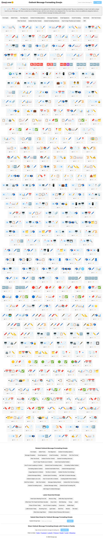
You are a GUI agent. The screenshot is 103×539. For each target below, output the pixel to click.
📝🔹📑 (81, 175)
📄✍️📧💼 (30, 110)
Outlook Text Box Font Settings (66, 472)
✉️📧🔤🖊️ (44, 436)
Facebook (44, 533)
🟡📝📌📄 (17, 361)
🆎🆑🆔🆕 (66, 64)
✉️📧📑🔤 (88, 426)
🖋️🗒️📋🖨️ (73, 324)
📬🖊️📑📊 (94, 268)
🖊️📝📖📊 (77, 306)
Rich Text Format (96, 18)
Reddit (61, 533)
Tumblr (66, 533)
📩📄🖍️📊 (11, 36)
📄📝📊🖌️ (25, 92)
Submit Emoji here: (34, 521)
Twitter (38, 533)
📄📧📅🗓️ (58, 92)
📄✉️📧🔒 (94, 101)
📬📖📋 (40, 259)
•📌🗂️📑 (69, 389)
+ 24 (84, 20)
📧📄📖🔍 (8, 27)
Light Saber (52, 508)
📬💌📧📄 (76, 250)
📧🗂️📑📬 (28, 231)
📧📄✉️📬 (8, 194)
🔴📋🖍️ (36, 287)
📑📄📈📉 (88, 129)
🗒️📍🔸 (66, 352)
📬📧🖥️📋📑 (30, 268)
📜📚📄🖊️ (30, 166)
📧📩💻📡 (94, 194)
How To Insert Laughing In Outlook (33, 465)
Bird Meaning (62, 502)
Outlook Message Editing (34, 475)
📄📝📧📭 (41, 92)
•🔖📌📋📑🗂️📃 (13, 408)
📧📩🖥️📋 (41, 203)
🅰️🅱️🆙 (51, 64)
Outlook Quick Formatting (49, 475)
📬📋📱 (10, 259)
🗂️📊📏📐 (41, 352)
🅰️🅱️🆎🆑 (36, 64)
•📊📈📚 (37, 380)
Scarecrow (61, 505)
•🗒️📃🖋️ (81, 417)
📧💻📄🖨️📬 (10, 185)
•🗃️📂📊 (42, 417)
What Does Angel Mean (40, 512)
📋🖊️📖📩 (68, 120)
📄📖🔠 (10, 92)
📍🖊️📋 (46, 129)
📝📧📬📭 (13, 175)
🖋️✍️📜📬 (89, 324)
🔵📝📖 (36, 296)
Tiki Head (74, 508)
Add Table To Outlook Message (67, 475)
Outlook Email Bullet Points (52, 468)
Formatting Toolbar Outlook (71, 465)
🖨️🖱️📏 (10, 352)
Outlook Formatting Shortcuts (51, 21)
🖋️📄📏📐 (81, 315)
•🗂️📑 (30, 417)
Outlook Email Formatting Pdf (67, 485)
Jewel (76, 502)
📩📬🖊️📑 (30, 250)
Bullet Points (14, 18)
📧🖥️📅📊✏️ (93, 27)
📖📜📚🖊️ (43, 148)
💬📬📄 (73, 73)
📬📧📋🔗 (41, 45)
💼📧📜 (61, 83)
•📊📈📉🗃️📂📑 (19, 380)
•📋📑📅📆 (87, 380)
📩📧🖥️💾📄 (68, 241)
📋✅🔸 (83, 120)
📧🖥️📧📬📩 (33, 222)
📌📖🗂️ (96, 120)
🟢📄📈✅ (47, 361)
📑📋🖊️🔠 (25, 138)
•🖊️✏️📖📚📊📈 (89, 408)
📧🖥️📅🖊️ (87, 213)
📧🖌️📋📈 (35, 213)
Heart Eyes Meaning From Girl (38, 498)
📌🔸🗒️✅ (15, 129)
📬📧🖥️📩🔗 (50, 268)
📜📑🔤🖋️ (13, 166)
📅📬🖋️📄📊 (75, 110)
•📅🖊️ (31, 371)
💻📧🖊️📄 (46, 83)
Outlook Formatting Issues (35, 485)
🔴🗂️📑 (79, 287)
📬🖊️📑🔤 (28, 278)
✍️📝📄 (76, 436)
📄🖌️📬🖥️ (61, 101)
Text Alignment (24, 18)
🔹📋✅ (63, 296)
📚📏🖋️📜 (89, 148)
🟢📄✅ (62, 361)
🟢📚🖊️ (76, 361)
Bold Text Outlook (29, 482)
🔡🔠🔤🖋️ (74, 278)
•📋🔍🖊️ (9, 389)
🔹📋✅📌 (78, 296)
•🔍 (69, 399)
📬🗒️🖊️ (25, 55)
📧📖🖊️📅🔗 (57, 27)
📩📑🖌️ (76, 36)
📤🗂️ (93, 175)
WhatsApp (72, 533)
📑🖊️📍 (79, 138)
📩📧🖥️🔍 (86, 241)
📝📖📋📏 (89, 166)
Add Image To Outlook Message (51, 488)
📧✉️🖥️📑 (74, 231)
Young (70, 502)
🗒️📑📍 (93, 352)
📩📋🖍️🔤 (44, 36)
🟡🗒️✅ (33, 361)
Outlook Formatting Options (37, 18)
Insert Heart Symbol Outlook (62, 462)
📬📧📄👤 (55, 259)
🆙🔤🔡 (94, 64)
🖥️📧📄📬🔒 (28, 343)
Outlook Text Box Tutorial (34, 21)
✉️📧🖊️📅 (61, 436)
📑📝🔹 (53, 138)
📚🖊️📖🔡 (30, 157)
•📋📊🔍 (72, 380)
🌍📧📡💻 (15, 73)
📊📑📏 (91, 110)
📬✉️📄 (60, 278)
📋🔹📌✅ (51, 120)
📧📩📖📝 (11, 203)
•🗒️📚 (93, 417)
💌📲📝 (46, 73)
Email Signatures (64, 18)
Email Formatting (76, 18)
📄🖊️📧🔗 (8, 101)
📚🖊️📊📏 (13, 157)
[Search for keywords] (85, 2)
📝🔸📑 (68, 175)
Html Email (86, 18)
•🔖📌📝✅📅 (35, 408)
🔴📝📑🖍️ (64, 287)
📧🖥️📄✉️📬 (70, 213)
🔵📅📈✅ (94, 287)
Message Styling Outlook (54, 482)
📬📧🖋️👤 (91, 259)
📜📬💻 (45, 166)
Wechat (68, 508)
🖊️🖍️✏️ (53, 315)
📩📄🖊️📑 (33, 241)
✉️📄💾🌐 (42, 426)
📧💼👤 (63, 185)
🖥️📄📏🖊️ (92, 333)
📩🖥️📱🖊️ (46, 250)
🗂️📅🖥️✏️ (25, 352)
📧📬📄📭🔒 (60, 203)
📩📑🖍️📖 (91, 36)
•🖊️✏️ (51, 408)
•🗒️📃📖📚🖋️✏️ (62, 417)
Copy (10, 40)
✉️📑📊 (22, 64)
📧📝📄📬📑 (76, 194)
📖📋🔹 (12, 148)
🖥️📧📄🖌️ (46, 343)
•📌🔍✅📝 (54, 389)
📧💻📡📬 (28, 185)
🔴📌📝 (50, 287)
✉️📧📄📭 (72, 426)
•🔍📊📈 (80, 399)
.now (6, 2)
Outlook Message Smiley (50, 485)
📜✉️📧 (58, 166)
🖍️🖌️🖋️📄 (26, 333)
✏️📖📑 (89, 436)
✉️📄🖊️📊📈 (75, 55)
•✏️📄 (29, 426)
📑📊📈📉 (8, 138)
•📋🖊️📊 (24, 389)
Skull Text (60, 508)
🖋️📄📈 (66, 315)
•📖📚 (21, 399)
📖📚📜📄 (26, 148)
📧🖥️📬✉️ (11, 231)
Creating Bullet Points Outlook (68, 478)
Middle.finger (70, 505)
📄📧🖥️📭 (74, 92)
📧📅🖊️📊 (25, 27)
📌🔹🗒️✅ (31, 129)
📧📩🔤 (27, 203)
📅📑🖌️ (58, 110)
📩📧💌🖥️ (49, 241)
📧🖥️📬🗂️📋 (89, 222)
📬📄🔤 (27, 45)
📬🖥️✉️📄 (44, 278)
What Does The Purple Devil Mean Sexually (36, 502)
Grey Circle (53, 502)
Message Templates (52, 18)
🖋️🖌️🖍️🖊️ (56, 324)
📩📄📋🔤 (16, 241)
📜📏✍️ (91, 157)
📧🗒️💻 (60, 231)
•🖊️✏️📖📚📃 (67, 408)
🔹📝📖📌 (11, 306)
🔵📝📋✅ (21, 296)
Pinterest (56, 533)
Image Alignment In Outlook (36, 472)
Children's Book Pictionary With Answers (59, 512)
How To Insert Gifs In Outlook (50, 478)
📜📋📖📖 (76, 157)
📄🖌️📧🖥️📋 (43, 101)
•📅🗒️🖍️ (44, 371)
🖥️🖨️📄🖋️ (76, 343)
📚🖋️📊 (45, 157)
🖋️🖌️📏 (28, 324)
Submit (70, 521)
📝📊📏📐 (73, 166)
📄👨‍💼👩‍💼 (75, 83)
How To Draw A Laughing (49, 505)
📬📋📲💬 (25, 259)
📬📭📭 (66, 268)
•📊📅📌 (58, 371)
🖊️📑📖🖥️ (28, 306)
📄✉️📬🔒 (13, 110)
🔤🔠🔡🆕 (91, 278)
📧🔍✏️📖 (74, 27)
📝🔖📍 (41, 175)
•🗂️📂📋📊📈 (14, 417)
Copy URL (64, 530)
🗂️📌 (55, 352)
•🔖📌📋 (94, 399)
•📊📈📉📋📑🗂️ (88, 371)
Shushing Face (43, 508)
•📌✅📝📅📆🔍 (88, 389)
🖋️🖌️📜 (42, 324)
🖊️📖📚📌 (61, 306)
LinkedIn (50, 533)
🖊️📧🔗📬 (21, 315)
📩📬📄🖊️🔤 (12, 250)
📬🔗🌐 (79, 268)
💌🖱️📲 (60, 73)
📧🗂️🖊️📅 (44, 231)
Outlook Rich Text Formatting (71, 482)
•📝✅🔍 (33, 399)
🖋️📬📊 (96, 315)
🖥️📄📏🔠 (76, 333)
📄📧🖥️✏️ (91, 92)
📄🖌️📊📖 (25, 101)
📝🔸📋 (55, 175)
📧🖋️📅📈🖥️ (17, 213)
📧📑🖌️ (40, 27)
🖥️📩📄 (61, 343)
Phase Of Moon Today (35, 505)
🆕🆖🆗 (81, 64)
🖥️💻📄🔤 (43, 333)
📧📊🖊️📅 (25, 194)
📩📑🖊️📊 (61, 36)
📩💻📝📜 (91, 231)
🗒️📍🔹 (79, 352)
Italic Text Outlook (40, 482)
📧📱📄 (93, 203)
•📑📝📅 (8, 399)
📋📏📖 (36, 120)
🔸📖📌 (50, 296)
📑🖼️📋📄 (94, 138)
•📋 (60, 380)
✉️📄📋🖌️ (56, 55)
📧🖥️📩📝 (51, 222)
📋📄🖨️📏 (8, 120)
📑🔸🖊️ (66, 138)
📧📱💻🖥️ (77, 203)
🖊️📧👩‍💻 (7, 315)
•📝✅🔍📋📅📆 (52, 399)
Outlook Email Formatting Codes (53, 465)
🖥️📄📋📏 (59, 333)
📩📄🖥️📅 (28, 36)
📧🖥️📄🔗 (51, 213)
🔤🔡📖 (7, 287)
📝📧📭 (28, 175)
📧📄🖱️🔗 (94, 185)
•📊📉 (50, 380)
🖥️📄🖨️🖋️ (10, 343)
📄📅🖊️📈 (89, 83)
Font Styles (5, 18)
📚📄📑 (75, 148)
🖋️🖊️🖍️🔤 (13, 324)
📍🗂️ (58, 129)
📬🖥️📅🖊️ (91, 45)
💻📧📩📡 (30, 83)
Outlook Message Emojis (68, 468)
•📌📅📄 (38, 389)
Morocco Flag (52, 498)
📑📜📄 (40, 138)
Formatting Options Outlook (35, 468)
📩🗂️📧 (61, 250)
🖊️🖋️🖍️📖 (38, 315)
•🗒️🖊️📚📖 (14, 426)
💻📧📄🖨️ (88, 73)
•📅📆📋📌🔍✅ (14, 371)
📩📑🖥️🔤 (11, 45)
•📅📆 (88, 361)
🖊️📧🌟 (93, 306)
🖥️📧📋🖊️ (40, 55)
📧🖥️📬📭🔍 (70, 222)
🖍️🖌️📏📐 (10, 333)
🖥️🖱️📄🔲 (92, 343)
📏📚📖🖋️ (71, 129)
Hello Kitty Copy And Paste (66, 498)
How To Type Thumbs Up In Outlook (71, 21)
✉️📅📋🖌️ (92, 55)
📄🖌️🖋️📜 (77, 101)
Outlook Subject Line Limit (33, 478)
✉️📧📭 (30, 436)
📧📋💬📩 (41, 194)
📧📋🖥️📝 (58, 194)
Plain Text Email (22, 21)
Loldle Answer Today (31, 508)
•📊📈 (71, 371)
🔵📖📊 (7, 296)
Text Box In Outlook (51, 472)
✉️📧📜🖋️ (15, 436)
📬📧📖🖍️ (58, 45)
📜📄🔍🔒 (59, 157)
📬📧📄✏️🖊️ (73, 259)
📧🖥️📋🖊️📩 (14, 222)
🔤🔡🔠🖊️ (21, 287)
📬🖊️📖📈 (74, 45)
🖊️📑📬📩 (44, 306)
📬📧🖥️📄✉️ (10, 268)
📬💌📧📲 (92, 250)
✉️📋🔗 (8, 64)
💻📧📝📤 (13, 83)
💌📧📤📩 (31, 73)
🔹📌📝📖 (94, 296)
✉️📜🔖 (57, 426)
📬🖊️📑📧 (11, 278)
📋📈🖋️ (23, 120)
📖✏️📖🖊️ (59, 148)
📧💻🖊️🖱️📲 (46, 185)
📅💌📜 (45, 110)
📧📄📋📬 (77, 185)
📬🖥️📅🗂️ (10, 55)
